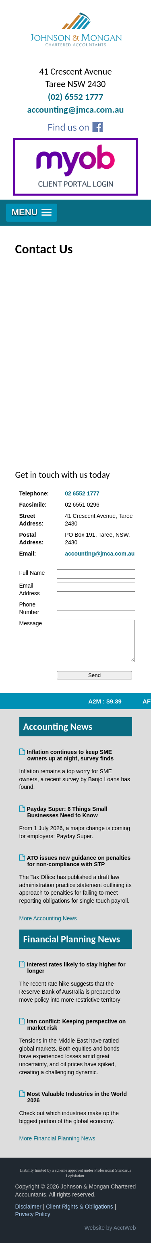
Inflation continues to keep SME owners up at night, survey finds (70, 755)
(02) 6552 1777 (75, 96)
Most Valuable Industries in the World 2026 (77, 1097)
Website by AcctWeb (110, 1228)
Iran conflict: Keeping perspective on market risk (76, 1024)
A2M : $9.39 (109, 701)
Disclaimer (28, 1206)
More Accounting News (48, 918)
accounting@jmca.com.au (75, 109)
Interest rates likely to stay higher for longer (76, 967)
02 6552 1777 (82, 493)
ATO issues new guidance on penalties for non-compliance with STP (79, 861)
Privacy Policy (32, 1214)
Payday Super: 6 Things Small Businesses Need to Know (67, 812)
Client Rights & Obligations (79, 1206)
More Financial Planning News (57, 1138)
